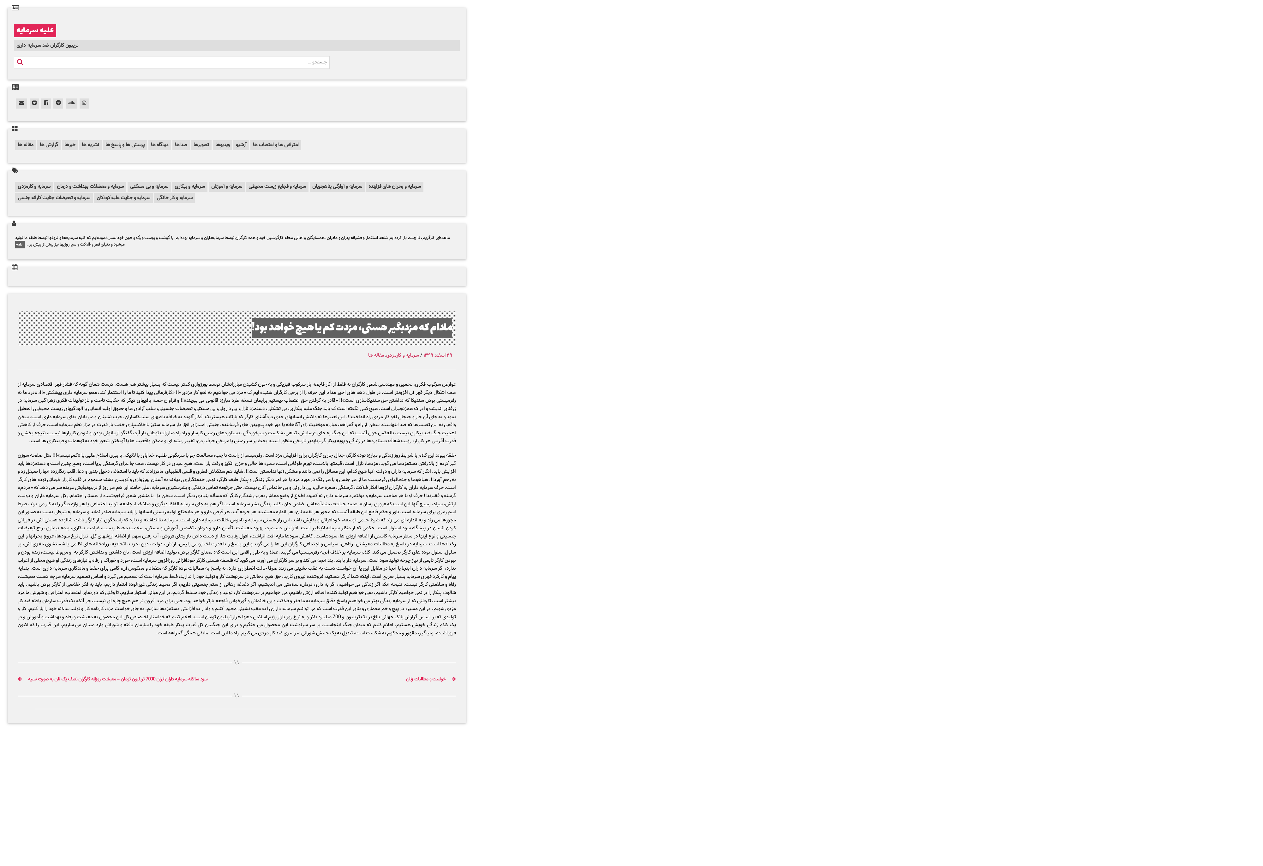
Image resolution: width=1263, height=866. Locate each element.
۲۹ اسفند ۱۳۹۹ (437, 355)
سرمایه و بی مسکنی (149, 187)
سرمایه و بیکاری (190, 187)
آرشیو (241, 145)
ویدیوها (222, 145)
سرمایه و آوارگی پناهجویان (337, 187)
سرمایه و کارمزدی (34, 187)
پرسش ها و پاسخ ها (125, 145)
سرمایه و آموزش (226, 187)
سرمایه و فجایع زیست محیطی (277, 187)
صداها (181, 145)
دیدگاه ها (160, 145)
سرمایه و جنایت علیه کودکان (123, 198)
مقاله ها (25, 145)
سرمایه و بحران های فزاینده (394, 187)
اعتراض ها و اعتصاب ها (276, 145)
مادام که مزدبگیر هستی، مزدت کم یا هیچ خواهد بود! (352, 328)
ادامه (20, 244)
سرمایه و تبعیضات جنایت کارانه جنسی (54, 198)
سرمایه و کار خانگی (175, 198)
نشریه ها (90, 145)
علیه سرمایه (35, 30)
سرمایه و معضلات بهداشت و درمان (90, 187)
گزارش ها (49, 145)
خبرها (69, 145)
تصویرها (201, 145)
